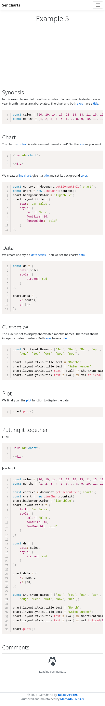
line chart (24, 175)
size (81, 144)
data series (38, 255)
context (22, 144)
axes (80, 103)
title (95, 103)
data (82, 255)
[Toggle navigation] (98, 5)
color (84, 175)
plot (28, 400)
